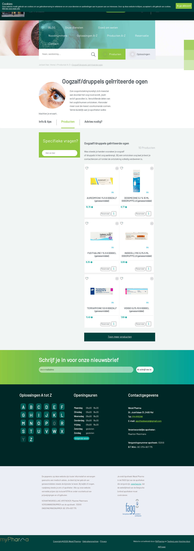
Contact (53, 43)
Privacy (103, 541)
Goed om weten (108, 27)
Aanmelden (168, 10)
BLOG (51, 27)
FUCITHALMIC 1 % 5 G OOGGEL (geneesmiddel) (101, 254)
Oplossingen (143, 54)
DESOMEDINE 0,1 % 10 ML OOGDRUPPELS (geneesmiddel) (137, 199)
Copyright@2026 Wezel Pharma (67, 541)
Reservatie (142, 35)
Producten (115, 54)
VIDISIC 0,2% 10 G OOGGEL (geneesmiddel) (136, 309)
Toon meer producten (120, 336)
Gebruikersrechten (90, 541)
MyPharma (159, 541)
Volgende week (82, 438)
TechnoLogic (172, 541)
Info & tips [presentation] (45, 121)
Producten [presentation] (68, 121)
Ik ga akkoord (184, 5)
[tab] (47, 124)
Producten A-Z (116, 35)
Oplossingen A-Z (87, 35)
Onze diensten (74, 27)
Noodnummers (57, 35)
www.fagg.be (136, 484)
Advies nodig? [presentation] (93, 121)
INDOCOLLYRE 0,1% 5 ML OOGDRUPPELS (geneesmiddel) (137, 254)
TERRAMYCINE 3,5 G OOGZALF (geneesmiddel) (102, 309)
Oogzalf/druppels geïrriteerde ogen (87, 64)
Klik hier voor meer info (11, 9)
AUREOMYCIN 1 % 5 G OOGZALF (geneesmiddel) (102, 199)
